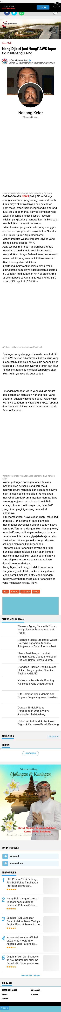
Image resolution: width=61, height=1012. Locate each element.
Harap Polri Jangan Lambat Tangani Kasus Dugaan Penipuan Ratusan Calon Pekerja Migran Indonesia (22, 902)
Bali (9, 43)
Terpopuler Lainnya (30, 975)
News (36, 591)
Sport (5, 998)
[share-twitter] (14, 12)
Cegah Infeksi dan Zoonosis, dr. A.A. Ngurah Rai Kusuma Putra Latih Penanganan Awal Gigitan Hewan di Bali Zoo (24, 960)
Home (4, 43)
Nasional (14, 856)
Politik (34, 994)
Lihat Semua (30, 753)
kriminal (26, 591)
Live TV (42, 7)
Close (4, 1008)
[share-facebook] (7, 12)
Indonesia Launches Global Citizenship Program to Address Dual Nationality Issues (22, 941)
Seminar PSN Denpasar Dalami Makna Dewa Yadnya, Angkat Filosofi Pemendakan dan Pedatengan (23, 921)
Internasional (16, 863)
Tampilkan (53, 737)
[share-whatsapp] (21, 12)
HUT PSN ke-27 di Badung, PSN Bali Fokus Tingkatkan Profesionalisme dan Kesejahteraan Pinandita (22, 883)
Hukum (14, 591)
